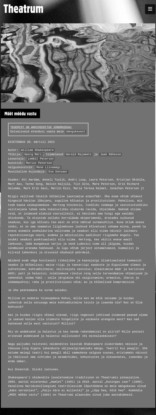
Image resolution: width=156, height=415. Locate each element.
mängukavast (75, 131)
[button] (150, 9)
